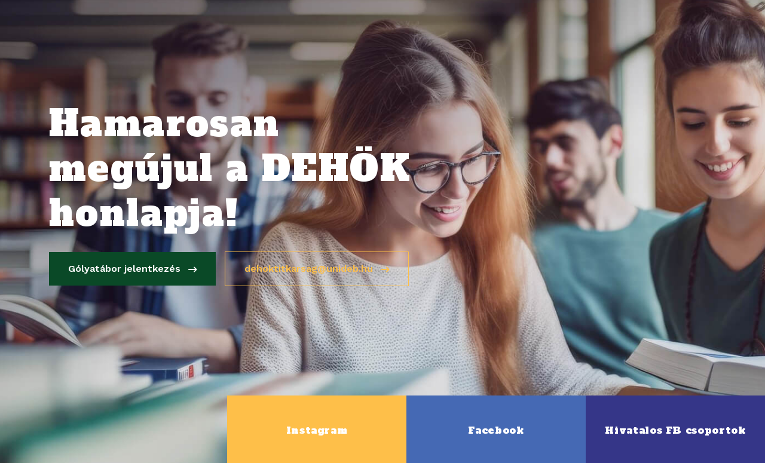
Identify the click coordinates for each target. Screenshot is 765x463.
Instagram (317, 430)
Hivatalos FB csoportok (675, 430)
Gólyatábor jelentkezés (133, 269)
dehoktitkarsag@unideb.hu (317, 269)
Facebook (496, 430)
